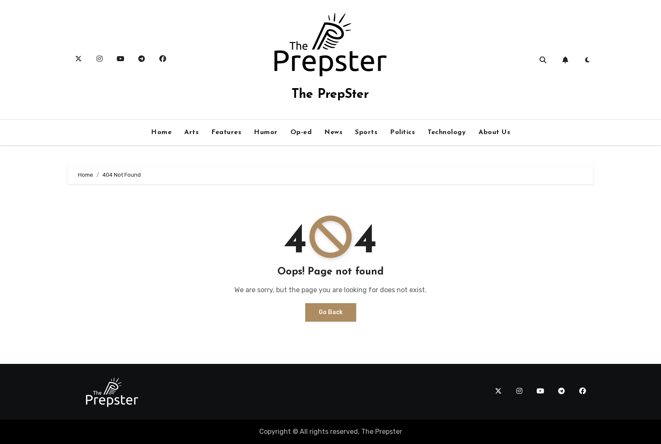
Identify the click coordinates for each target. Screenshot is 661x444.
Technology (446, 132)
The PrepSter (330, 94)
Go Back (331, 312)
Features (226, 132)
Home (161, 132)
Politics (402, 132)
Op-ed (301, 132)
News (333, 132)
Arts (191, 132)
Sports (366, 132)
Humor (266, 132)
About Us (494, 132)
